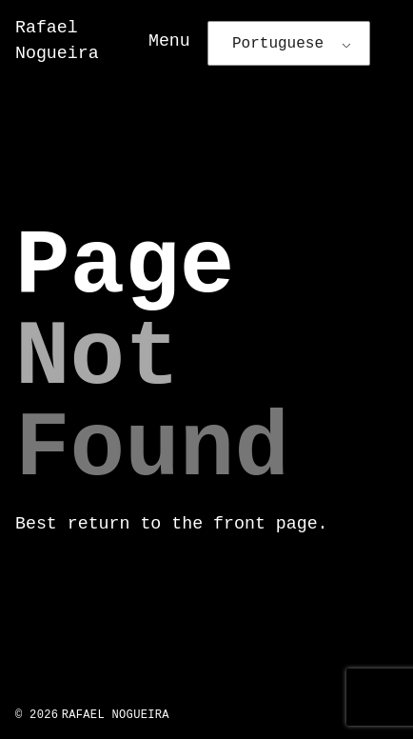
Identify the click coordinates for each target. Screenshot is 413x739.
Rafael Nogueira (115, 715)
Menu (169, 41)
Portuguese (278, 43)
